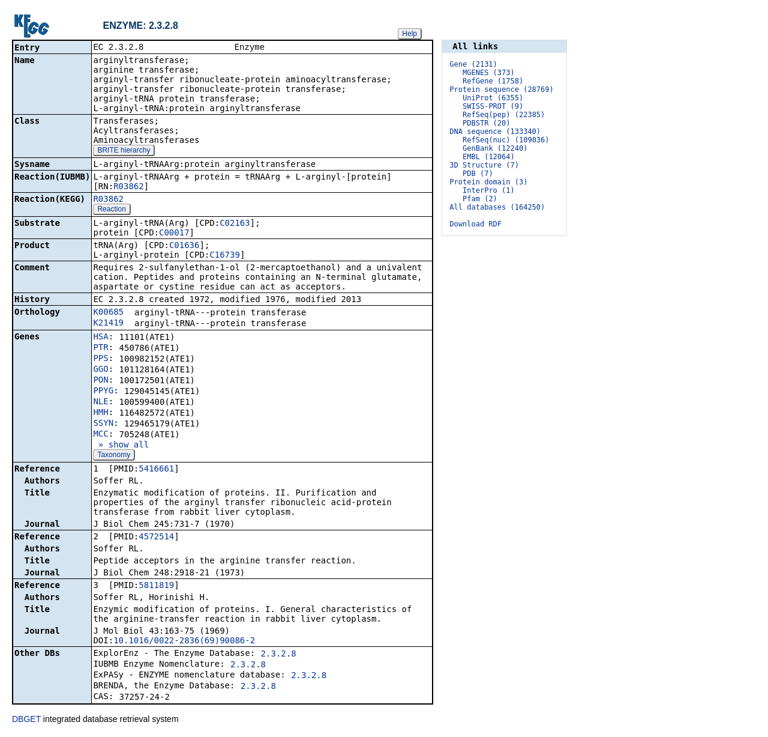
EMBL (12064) (489, 157)
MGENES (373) (489, 72)
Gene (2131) (473, 64)
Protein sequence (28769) (501, 89)
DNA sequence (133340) (495, 131)
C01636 (184, 246)
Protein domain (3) (488, 182)
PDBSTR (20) (486, 123)
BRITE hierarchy (123, 151)
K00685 (108, 313)
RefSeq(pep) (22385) (504, 115)
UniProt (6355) (493, 98)
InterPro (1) (489, 190)
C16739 (224, 256)
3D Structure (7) (484, 165)
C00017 (174, 233)
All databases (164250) (497, 207)
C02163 (235, 224)
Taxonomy (113, 456)
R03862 (128, 187)
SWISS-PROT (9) (493, 106)
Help (409, 33)
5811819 (156, 586)
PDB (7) (478, 173)
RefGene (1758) (493, 81)
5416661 (156, 470)
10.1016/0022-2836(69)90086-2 (184, 641)
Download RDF (475, 224)
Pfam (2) (480, 199)
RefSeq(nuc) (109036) (506, 140)
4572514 (156, 537)
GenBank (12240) (495, 148)
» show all (121, 445)
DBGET (26, 720)
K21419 (108, 324)
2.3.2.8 (278, 655)
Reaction (111, 210)
